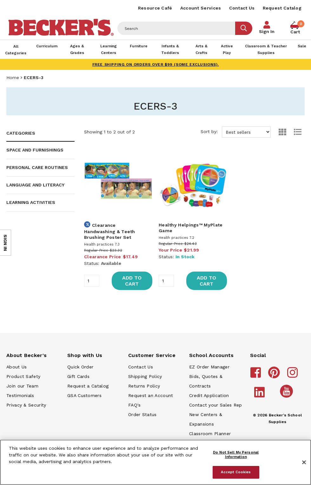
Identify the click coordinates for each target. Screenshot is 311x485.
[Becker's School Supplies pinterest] (275, 375)
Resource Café (155, 7)
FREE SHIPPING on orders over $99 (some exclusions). (155, 64)
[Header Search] (176, 28)
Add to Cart (132, 281)
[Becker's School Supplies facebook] (256, 375)
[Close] (304, 462)
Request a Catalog (88, 385)
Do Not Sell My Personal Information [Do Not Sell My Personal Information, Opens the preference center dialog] (236, 454)
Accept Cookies (236, 472)
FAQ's (134, 405)
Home (12, 77)
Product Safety (23, 376)
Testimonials (20, 395)
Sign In (267, 31)
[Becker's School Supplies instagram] (293, 375)
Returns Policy (144, 385)
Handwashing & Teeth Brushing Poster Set (109, 234)
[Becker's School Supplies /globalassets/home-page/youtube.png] (287, 397)
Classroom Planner (210, 433)
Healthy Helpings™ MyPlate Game (191, 227)
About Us (16, 366)
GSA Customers (84, 395)
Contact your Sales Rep (215, 405)
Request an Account (150, 395)
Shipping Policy (145, 376)
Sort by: (236, 132)
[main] (193, 226)
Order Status (142, 414)
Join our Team (22, 385)
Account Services (200, 7)
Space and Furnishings (34, 149)
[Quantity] (91, 281)
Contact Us (242, 7)
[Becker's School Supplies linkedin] (260, 395)
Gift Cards (78, 376)
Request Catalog (282, 7)
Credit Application (209, 395)
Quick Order (80, 366)
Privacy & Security (26, 405)
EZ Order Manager (209, 366)
